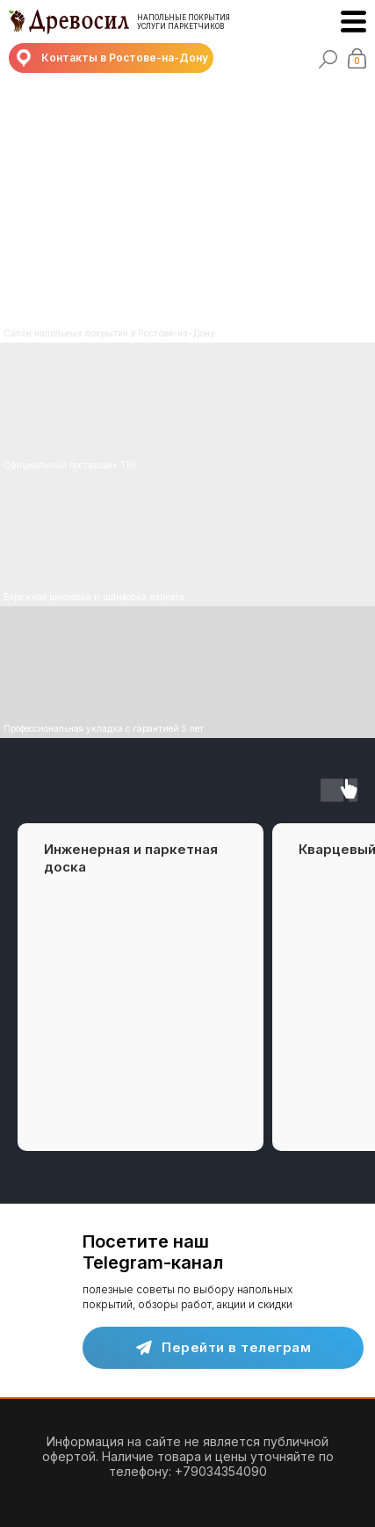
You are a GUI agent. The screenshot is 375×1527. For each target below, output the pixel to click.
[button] (111, 58)
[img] (187, 540)
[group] (140, 987)
